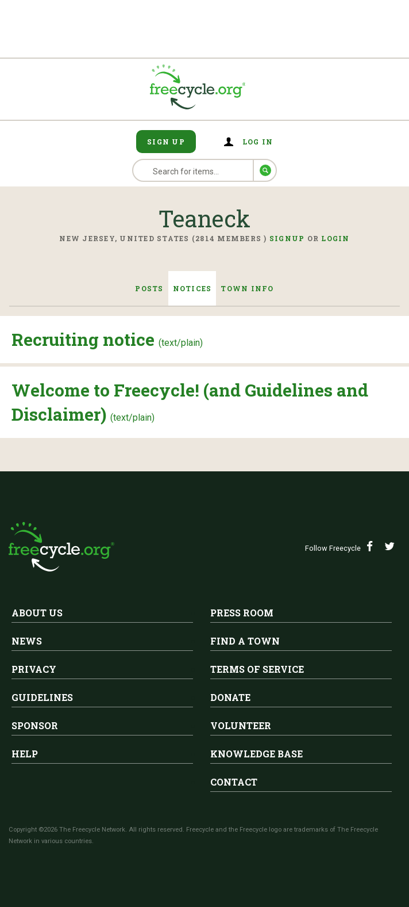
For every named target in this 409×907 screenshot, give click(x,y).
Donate (230, 697)
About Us (37, 613)
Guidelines (42, 697)
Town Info (247, 288)
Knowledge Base (256, 754)
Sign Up (166, 141)
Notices (192, 288)
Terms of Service (257, 669)
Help (24, 754)
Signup (287, 238)
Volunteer (240, 725)
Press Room (241, 613)
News (26, 641)
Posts (149, 288)
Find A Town (245, 641)
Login (335, 238)
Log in (257, 141)
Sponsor (34, 725)
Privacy (33, 669)
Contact (233, 782)
